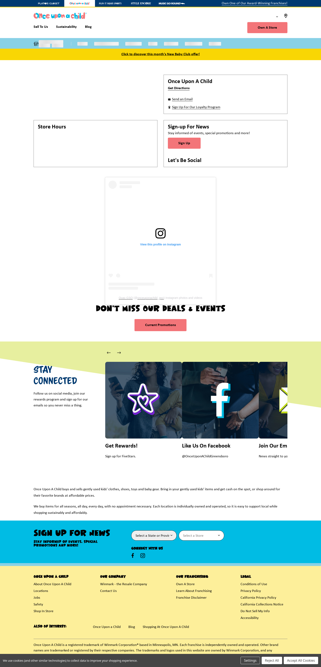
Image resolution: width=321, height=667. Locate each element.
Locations (41, 591)
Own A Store (267, 28)
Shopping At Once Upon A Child (166, 627)
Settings (250, 660)
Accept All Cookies (301, 660)
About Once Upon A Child (52, 584)
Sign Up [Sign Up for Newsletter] (184, 143)
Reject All (272, 660)
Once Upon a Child (107, 627)
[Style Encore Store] (141, 3)
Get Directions (179, 88)
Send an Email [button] (182, 99)
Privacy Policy (251, 591)
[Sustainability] (66, 28)
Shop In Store (43, 611)
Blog (131, 627)
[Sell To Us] (43, 28)
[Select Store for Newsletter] (201, 535)
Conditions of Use (254, 584)
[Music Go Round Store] (171, 3)
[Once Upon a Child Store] (79, 3)
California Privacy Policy (258, 598)
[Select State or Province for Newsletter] (154, 535)
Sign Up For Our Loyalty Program (196, 107)
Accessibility (250, 618)
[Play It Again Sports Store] (110, 3)
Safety (38, 604)
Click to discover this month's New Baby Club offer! (160, 54)
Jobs (37, 598)
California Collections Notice (262, 604)
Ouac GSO (126, 297)
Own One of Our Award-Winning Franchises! (254, 3)
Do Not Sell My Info (255, 611)
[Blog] (88, 28)
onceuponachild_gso (150, 297)
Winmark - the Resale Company (123, 584)
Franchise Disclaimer (191, 598)
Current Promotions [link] (160, 325)
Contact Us (108, 591)
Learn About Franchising (194, 591)
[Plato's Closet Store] (49, 3)
